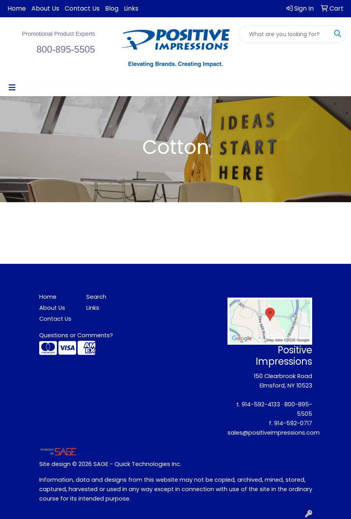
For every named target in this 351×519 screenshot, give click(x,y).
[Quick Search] (284, 34)
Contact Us (82, 8)
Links (131, 8)
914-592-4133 (261, 404)
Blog (111, 8)
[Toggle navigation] (12, 87)
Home (16, 8)
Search (96, 297)
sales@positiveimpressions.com (273, 433)
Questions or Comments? (76, 335)
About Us (45, 8)
